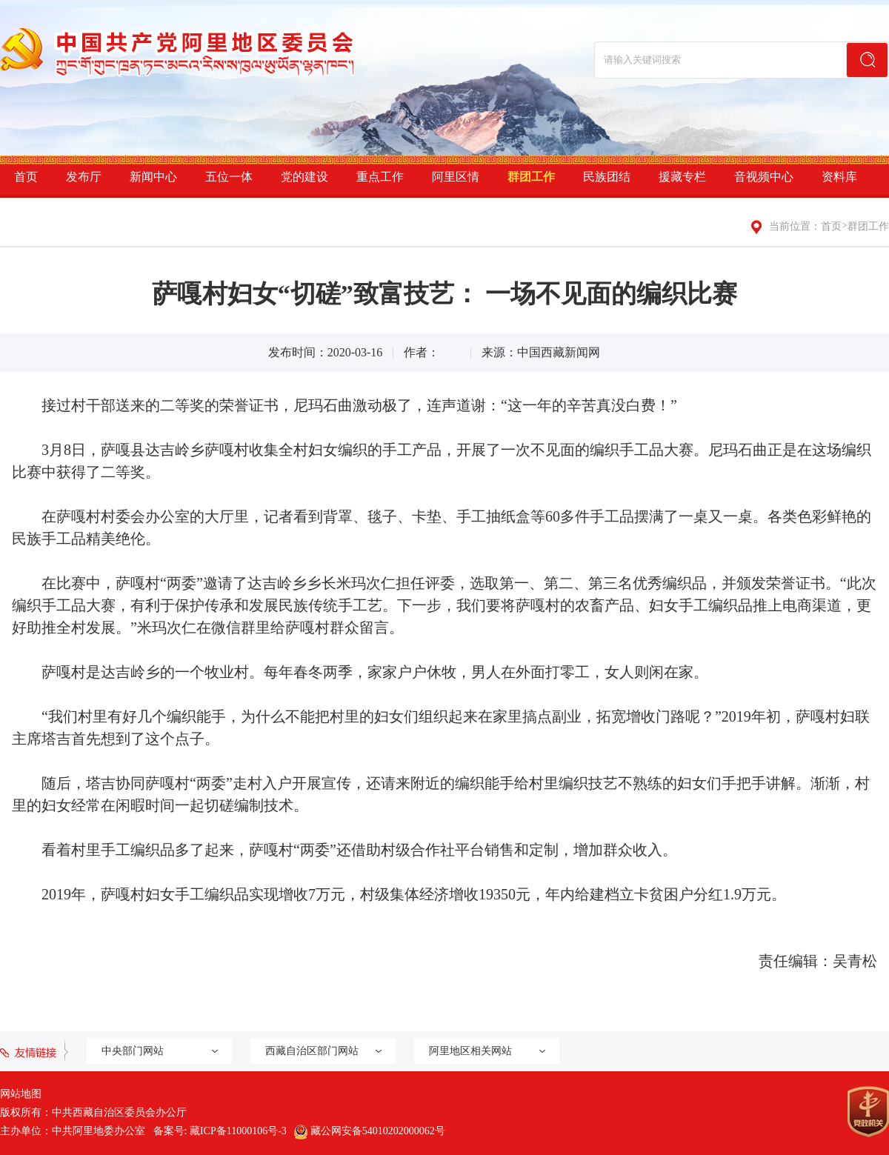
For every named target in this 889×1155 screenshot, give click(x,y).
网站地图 (20, 1093)
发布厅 (83, 176)
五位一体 (229, 176)
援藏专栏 (682, 176)
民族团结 (606, 176)
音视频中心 (763, 176)
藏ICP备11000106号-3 (238, 1130)
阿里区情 (455, 176)
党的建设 (304, 176)
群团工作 (531, 176)
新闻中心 (153, 176)
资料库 (839, 176)
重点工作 (380, 176)
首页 (26, 176)
